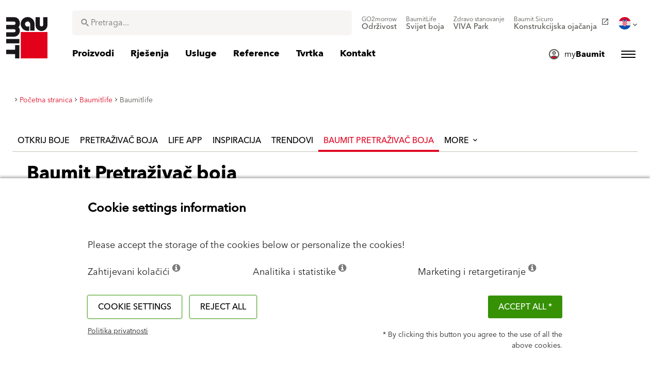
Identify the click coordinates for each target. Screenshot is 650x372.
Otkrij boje (44, 140)
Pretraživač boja (119, 140)
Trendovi (292, 140)
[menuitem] (379, 23)
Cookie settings (134, 307)
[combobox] (212, 22)
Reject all (223, 307)
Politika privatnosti (118, 331)
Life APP (185, 140)
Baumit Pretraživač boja (378, 140)
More (461, 140)
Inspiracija (237, 140)
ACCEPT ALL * (525, 307)
